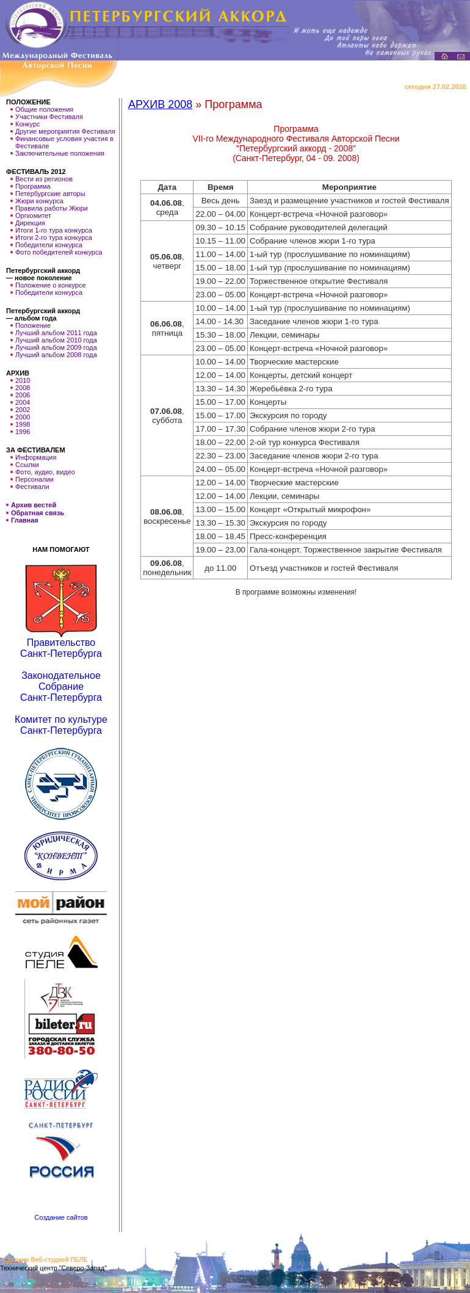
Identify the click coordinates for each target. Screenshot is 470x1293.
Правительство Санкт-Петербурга (61, 648)
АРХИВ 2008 (160, 104)
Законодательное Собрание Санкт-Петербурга (61, 686)
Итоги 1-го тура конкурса (53, 230)
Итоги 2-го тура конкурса (53, 237)
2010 (22, 380)
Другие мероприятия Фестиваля (65, 131)
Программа (33, 186)
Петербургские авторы (50, 193)
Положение (33, 325)
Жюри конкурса (39, 201)
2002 (22, 409)
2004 (22, 402)
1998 (22, 424)
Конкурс (27, 124)
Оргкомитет (33, 215)
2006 (22, 395)
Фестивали (32, 486)
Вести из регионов (44, 179)
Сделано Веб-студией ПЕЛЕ (44, 1259)
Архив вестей (33, 505)
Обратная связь (37, 512)
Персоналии (34, 479)
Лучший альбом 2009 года (56, 347)
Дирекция (30, 222)
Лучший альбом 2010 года (56, 340)
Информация (35, 457)
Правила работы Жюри (51, 208)
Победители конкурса (48, 244)
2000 (22, 417)
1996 (22, 431)
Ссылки (27, 464)
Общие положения (44, 109)
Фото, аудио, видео (45, 472)
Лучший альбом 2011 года (56, 332)
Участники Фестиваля (49, 116)
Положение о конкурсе (50, 285)
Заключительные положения (59, 153)
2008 (22, 387)
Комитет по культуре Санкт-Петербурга (61, 725)
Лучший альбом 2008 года (56, 354)
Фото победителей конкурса (59, 252)
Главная (24, 520)
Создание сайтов (60, 1217)
